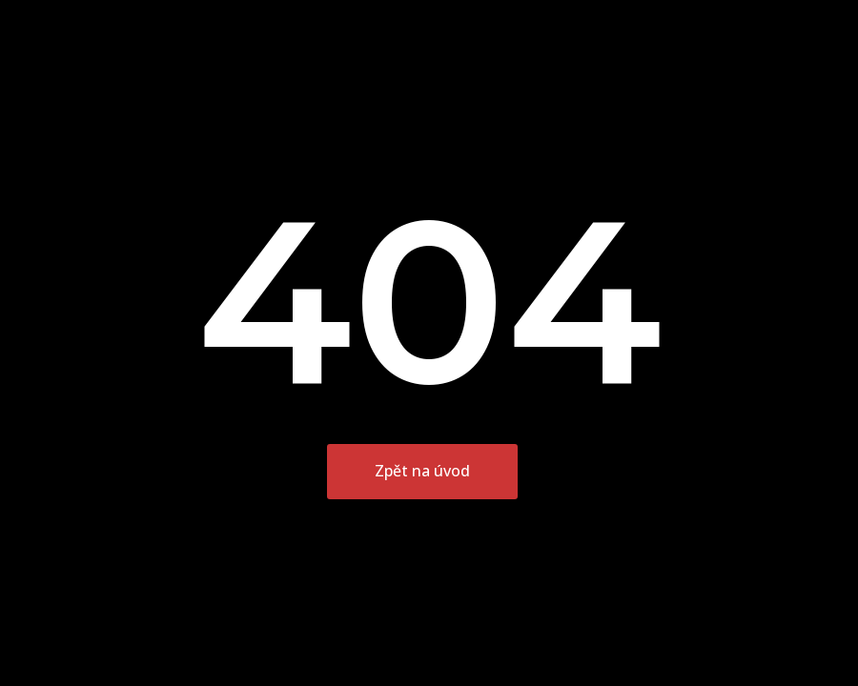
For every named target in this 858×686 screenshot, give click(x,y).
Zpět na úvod (422, 470)
